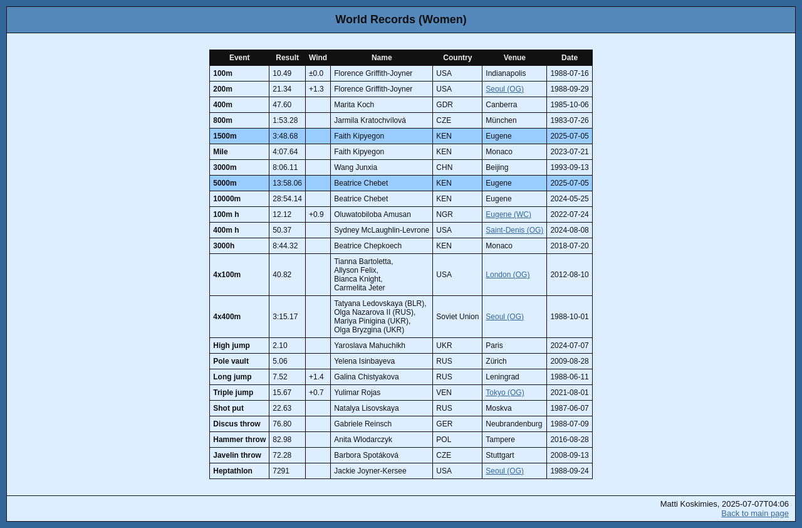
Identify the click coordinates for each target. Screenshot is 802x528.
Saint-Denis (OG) (514, 230)
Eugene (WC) (508, 214)
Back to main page (755, 513)
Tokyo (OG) (505, 392)
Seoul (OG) (505, 89)
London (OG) (507, 274)
